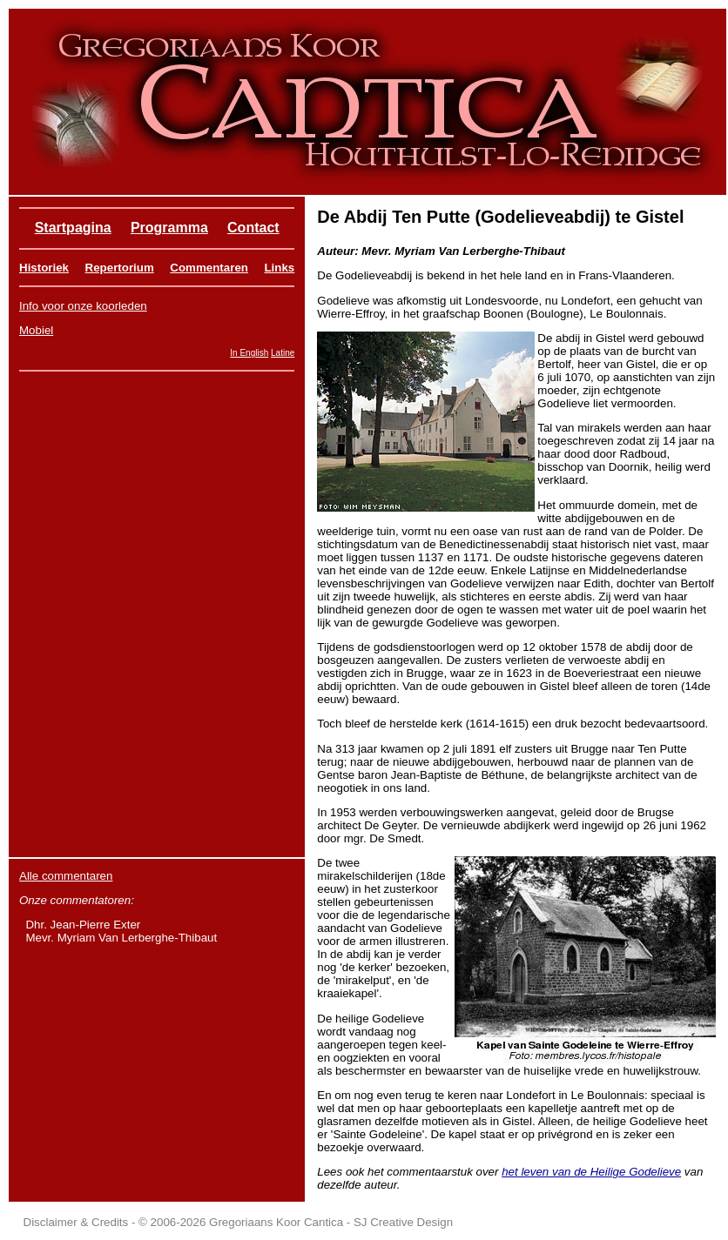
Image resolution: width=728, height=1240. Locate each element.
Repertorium (119, 267)
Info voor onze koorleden (83, 305)
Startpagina (73, 227)
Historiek (44, 267)
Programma (169, 227)
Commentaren (209, 267)
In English (249, 353)
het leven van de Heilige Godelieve (591, 1171)
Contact (253, 227)
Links (279, 267)
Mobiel (36, 330)
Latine (282, 353)
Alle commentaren (65, 875)
